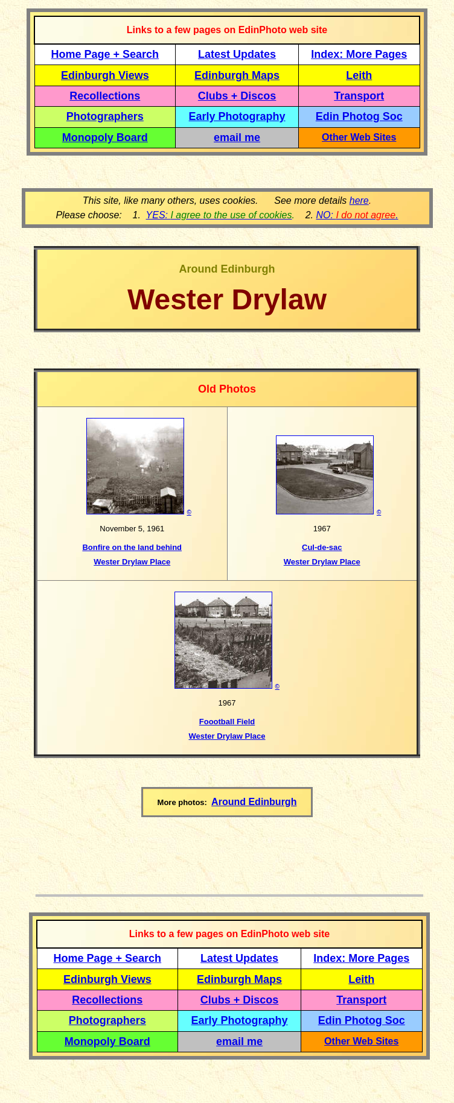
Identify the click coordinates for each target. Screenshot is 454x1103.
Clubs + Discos (237, 96)
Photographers (105, 116)
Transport (359, 96)
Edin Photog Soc (359, 116)
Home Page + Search (105, 54)
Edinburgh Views (105, 75)
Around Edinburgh (253, 802)
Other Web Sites (359, 137)
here (359, 200)
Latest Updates (237, 54)
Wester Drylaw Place (132, 561)
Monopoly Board (105, 137)
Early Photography (237, 116)
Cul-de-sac (322, 547)
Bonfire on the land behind (132, 547)
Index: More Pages (359, 54)
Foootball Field (227, 721)
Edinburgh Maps (237, 75)
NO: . (357, 215)
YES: (219, 215)
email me (237, 137)
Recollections (104, 96)
